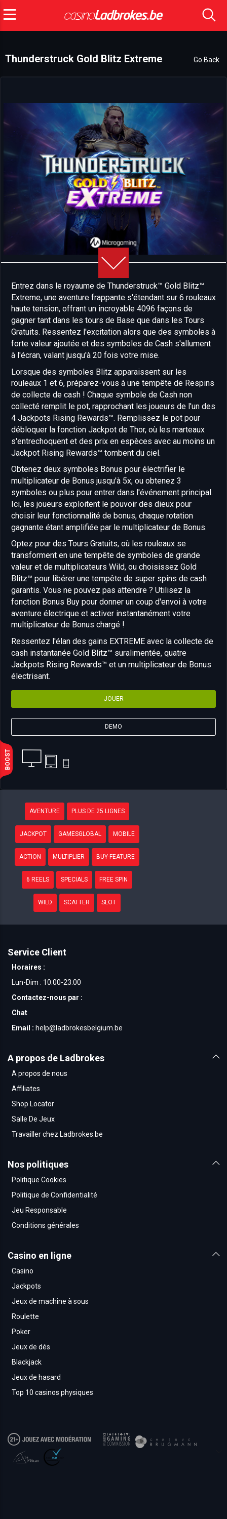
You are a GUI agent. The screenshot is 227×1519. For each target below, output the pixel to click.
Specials (74, 879)
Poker (21, 1332)
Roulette (25, 1316)
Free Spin (113, 879)
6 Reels (37, 879)
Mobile (124, 833)
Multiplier (69, 856)
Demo (113, 726)
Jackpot (33, 833)
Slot (108, 902)
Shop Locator (33, 1104)
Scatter (77, 902)
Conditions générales (45, 1225)
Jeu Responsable (39, 1210)
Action (30, 856)
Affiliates (26, 1089)
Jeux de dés (31, 1347)
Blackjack (27, 1362)
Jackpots (26, 1286)
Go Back (206, 60)
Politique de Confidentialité (54, 1195)
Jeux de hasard (36, 1377)
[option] (113, 179)
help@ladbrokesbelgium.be (79, 1028)
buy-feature (115, 856)
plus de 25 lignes (98, 811)
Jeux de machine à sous (50, 1301)
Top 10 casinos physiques (52, 1392)
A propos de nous (39, 1073)
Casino (22, 1271)
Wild (45, 902)
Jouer (114, 698)
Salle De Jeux (33, 1119)
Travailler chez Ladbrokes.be (57, 1134)
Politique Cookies (39, 1180)
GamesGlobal (79, 833)
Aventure (44, 811)
